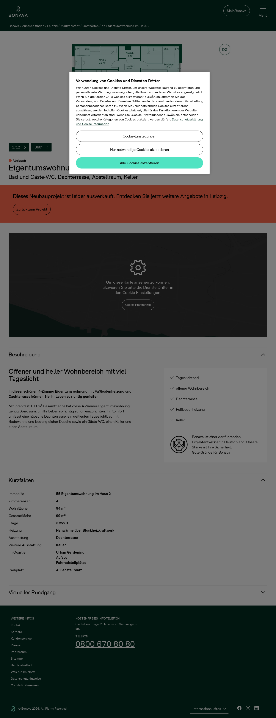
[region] (139, 123)
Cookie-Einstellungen (139, 136)
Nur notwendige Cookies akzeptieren (139, 149)
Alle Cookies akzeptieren (139, 163)
